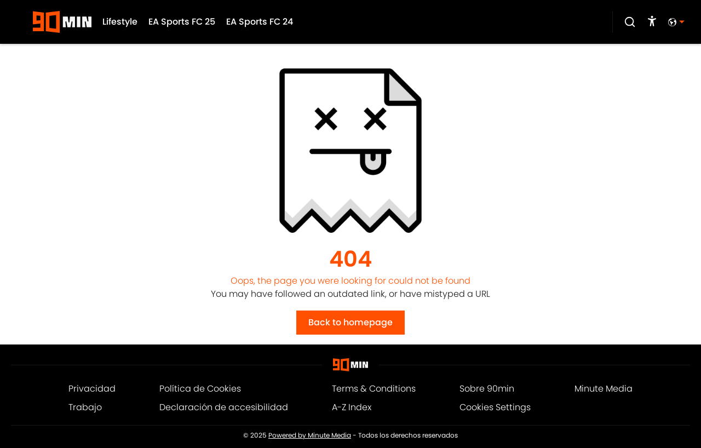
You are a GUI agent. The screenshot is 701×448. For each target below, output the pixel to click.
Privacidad (92, 388)
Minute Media (603, 388)
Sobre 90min (486, 388)
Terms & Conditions (374, 388)
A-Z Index (351, 407)
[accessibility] (652, 21)
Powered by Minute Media (309, 435)
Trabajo (85, 407)
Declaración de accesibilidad (223, 407)
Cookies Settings (495, 407)
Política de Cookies (200, 388)
